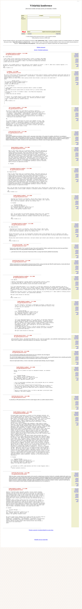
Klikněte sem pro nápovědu (41, 600)
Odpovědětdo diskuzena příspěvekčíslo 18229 (76, 440)
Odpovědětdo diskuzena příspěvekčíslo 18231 (76, 456)
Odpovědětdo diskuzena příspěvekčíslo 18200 (76, 544)
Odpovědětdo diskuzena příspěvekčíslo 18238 (76, 407)
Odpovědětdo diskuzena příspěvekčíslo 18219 (76, 187)
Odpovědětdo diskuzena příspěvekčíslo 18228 (76, 275)
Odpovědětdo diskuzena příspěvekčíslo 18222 (76, 219)
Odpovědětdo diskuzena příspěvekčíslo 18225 (76, 251)
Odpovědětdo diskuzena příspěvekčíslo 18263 (76, 375)
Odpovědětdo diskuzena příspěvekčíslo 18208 (76, 163)
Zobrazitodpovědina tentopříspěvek (76, 63)
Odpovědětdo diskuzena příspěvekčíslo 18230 (76, 291)
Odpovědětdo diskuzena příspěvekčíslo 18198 (76, 120)
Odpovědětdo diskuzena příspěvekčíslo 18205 (76, 148)
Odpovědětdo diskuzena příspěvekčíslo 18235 (76, 391)
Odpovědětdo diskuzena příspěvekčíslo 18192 (76, 78)
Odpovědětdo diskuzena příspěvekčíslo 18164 (76, 57)
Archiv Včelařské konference (41, 52)
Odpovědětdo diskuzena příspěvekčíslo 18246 (76, 528)
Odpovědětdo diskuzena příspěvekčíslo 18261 (76, 336)
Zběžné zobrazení (41, 49)
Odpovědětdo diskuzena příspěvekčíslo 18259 (76, 307)
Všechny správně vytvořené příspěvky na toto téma (41, 590)
